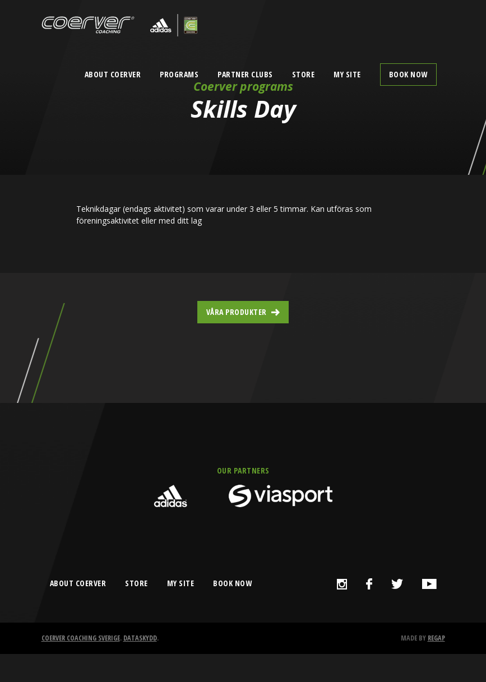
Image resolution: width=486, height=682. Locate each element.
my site (181, 583)
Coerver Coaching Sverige (80, 638)
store (136, 583)
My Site (347, 74)
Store (303, 74)
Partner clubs (245, 74)
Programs (179, 74)
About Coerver (113, 74)
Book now (408, 74)
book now (232, 583)
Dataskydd (140, 638)
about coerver (78, 583)
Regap (436, 638)
